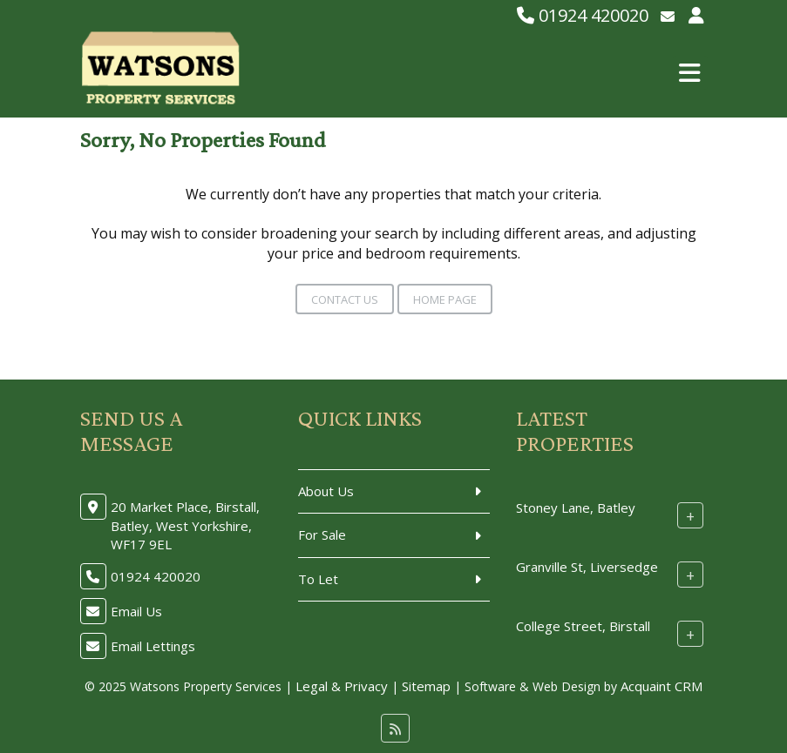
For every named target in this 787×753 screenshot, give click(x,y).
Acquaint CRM (661, 686)
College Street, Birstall (583, 626)
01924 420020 (582, 15)
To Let (318, 579)
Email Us (136, 611)
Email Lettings (153, 646)
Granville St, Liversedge (587, 566)
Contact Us (344, 299)
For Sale (322, 534)
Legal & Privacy (341, 686)
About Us (326, 491)
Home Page (445, 299)
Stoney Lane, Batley (575, 507)
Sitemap (426, 686)
